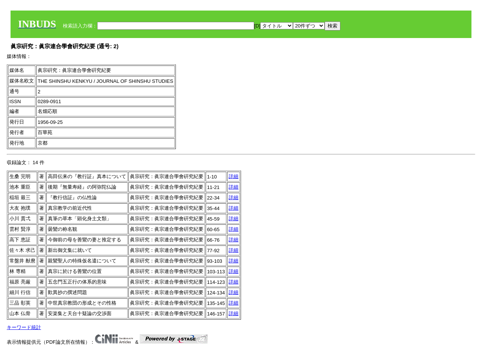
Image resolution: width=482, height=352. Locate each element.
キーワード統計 (24, 327)
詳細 (233, 176)
